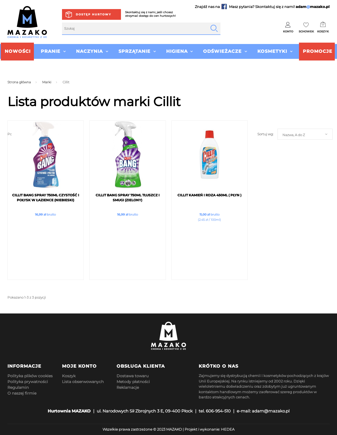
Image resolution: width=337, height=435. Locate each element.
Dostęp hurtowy (93, 14)
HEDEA (227, 429)
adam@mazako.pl (271, 411)
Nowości (18, 51)
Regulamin (18, 387)
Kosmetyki (272, 51)
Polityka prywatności (27, 381)
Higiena (177, 51)
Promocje (317, 51)
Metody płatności (133, 381)
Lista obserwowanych (83, 381)
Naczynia (89, 51)
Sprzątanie (134, 51)
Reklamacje (128, 387)
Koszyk (69, 375)
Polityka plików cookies (30, 375)
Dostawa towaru (133, 375)
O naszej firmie (21, 393)
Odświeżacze (222, 51)
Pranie (50, 51)
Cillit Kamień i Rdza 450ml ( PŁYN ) (209, 195)
